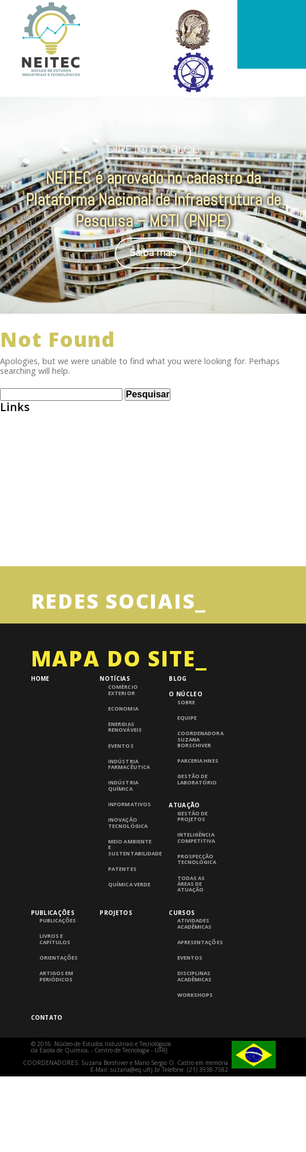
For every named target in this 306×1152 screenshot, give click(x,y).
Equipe (187, 718)
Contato (47, 1017)
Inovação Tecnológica (127, 823)
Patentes (122, 869)
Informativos (129, 804)
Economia (123, 709)
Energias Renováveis (124, 727)
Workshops (195, 995)
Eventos (120, 746)
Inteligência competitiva (196, 838)
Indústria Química (123, 786)
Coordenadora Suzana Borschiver (199, 739)
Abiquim (17, 439)
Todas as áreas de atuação (191, 884)
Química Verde (129, 884)
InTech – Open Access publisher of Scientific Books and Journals (130, 527)
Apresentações (199, 942)
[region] (153, 191)
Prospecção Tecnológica (196, 860)
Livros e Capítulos (54, 939)
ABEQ (11, 417)
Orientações (58, 958)
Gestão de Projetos (192, 817)
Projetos (116, 913)
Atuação (184, 805)
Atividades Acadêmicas (194, 924)
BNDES (13, 461)
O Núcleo (185, 694)
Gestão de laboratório (197, 780)
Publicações (52, 913)
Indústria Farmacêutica (128, 765)
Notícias (114, 678)
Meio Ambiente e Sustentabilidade (130, 848)
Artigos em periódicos (56, 976)
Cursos (181, 913)
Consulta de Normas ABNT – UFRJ (67, 483)
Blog (177, 678)
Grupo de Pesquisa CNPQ (50, 505)
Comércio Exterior (122, 690)
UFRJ (9, 548)
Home (40, 678)
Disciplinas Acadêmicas (194, 976)
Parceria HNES (197, 761)
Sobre (186, 702)
